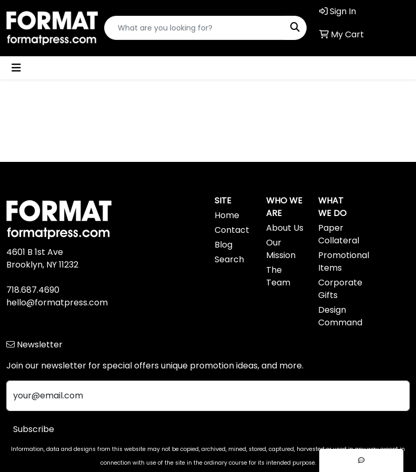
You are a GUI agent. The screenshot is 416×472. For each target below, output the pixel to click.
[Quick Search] (194, 28)
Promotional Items (338, 261)
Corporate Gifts (338, 288)
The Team (278, 276)
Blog (223, 245)
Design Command (338, 316)
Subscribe (33, 429)
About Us (284, 228)
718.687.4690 (32, 290)
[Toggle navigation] (16, 67)
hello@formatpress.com (57, 302)
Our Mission (281, 249)
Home (227, 215)
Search (229, 259)
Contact (232, 230)
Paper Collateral (338, 234)
